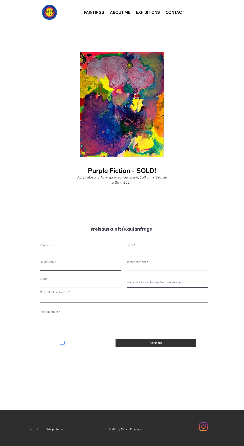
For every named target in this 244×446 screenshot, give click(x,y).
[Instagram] (203, 426)
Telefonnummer (136, 262)
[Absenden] (156, 343)
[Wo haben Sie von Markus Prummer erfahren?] (167, 283)
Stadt (43, 279)
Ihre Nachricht (49, 312)
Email (130, 245)
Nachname (47, 261)
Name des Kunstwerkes (54, 292)
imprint (34, 429)
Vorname (45, 245)
